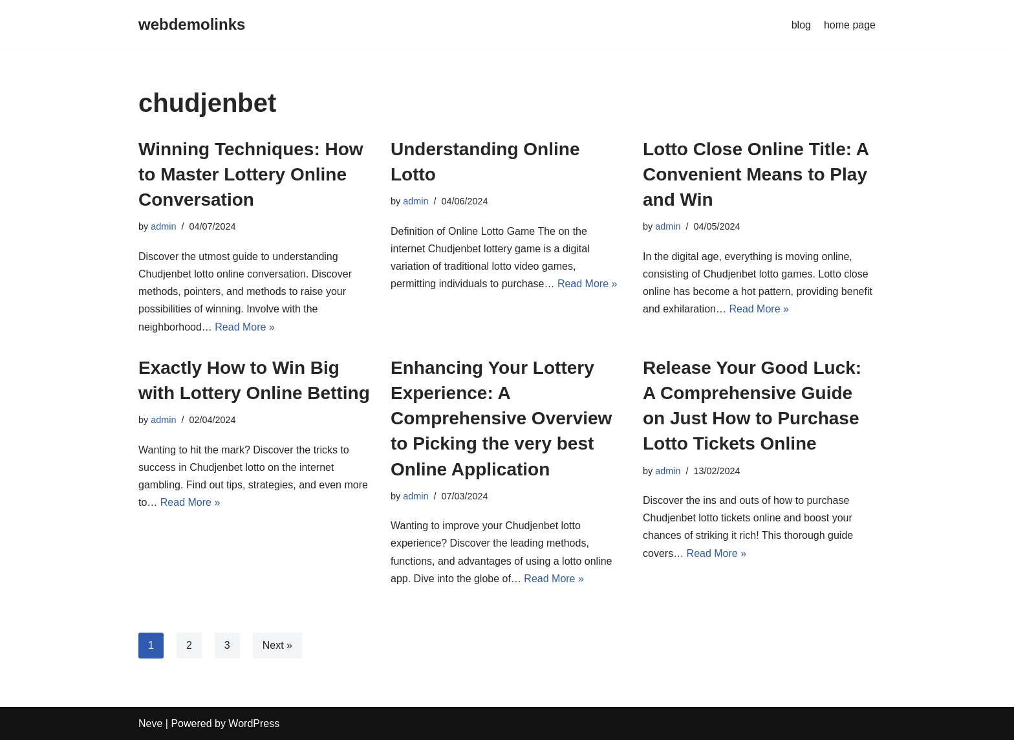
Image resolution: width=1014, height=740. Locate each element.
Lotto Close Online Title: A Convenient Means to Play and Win (755, 174)
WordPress (253, 723)
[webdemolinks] (191, 25)
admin (163, 226)
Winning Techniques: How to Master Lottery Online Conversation (250, 174)
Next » (277, 645)
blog (801, 24)
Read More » (245, 326)
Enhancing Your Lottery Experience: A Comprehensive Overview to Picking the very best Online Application (501, 418)
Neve (150, 723)
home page (850, 24)
